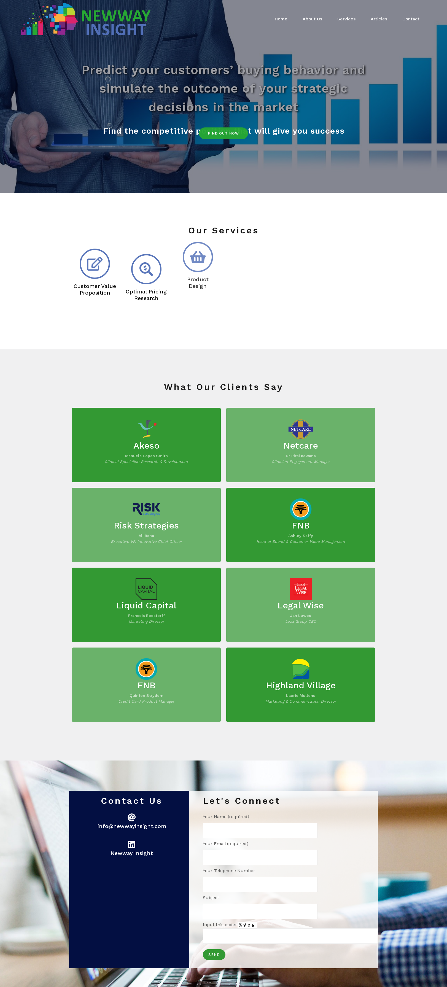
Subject (260, 907)
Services (346, 18)
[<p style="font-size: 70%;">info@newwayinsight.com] (132, 817)
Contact (410, 18)
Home (280, 18)
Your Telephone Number (260, 880)
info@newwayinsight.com (132, 826)
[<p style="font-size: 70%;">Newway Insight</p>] (132, 844)
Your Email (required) (260, 853)
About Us (312, 18)
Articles (379, 18)
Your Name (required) (260, 826)
